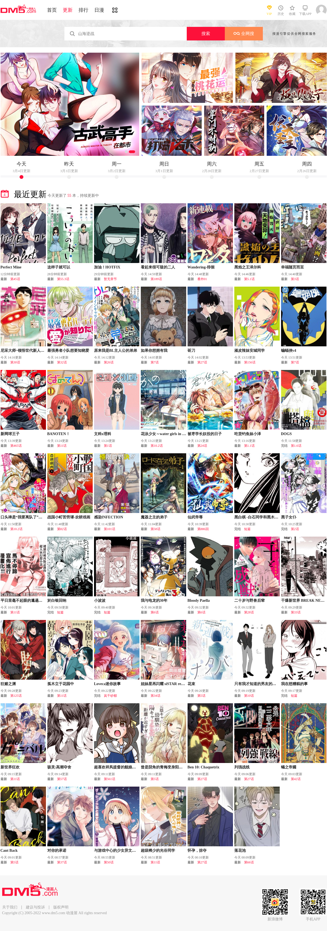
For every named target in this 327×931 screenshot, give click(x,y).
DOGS (286, 434)
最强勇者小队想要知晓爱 (68, 351)
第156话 (250, 362)
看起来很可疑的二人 (158, 267)
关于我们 (9, 907)
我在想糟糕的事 (294, 684)
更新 (68, 10)
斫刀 (191, 351)
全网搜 (243, 33)
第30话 (15, 362)
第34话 (155, 696)
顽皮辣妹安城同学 (249, 351)
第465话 (16, 446)
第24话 (202, 446)
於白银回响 (56, 600)
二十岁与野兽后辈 (249, 600)
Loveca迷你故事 (107, 684)
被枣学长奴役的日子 (205, 434)
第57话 (62, 779)
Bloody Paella (199, 600)
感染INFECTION (108, 517)
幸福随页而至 (292, 267)
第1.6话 (296, 446)
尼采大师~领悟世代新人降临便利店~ (31, 351)
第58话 (155, 529)
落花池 (240, 850)
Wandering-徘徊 (201, 267)
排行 (83, 10)
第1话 (108, 446)
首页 (52, 10)
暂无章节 (110, 279)
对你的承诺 (56, 850)
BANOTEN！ (58, 434)
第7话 (155, 362)
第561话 (109, 779)
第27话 (202, 362)
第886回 (203, 529)
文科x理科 (102, 434)
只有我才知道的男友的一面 (257, 684)
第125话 (16, 696)
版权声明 (60, 907)
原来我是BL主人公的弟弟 (115, 351)
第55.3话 (63, 279)
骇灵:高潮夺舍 (59, 767)
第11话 (62, 446)
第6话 (155, 612)
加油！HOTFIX (107, 267)
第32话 (62, 362)
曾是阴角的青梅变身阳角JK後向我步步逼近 (177, 767)
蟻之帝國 (288, 767)
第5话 (201, 696)
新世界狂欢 (10, 767)
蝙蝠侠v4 (288, 351)
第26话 (109, 362)
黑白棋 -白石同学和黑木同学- (259, 517)
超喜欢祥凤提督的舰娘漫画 (117, 767)
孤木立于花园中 (60, 684)
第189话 (156, 279)
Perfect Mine (11, 267)
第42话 (296, 779)
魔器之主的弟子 (154, 517)
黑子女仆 (288, 517)
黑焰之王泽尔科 (247, 267)
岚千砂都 (110, 696)
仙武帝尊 (195, 517)
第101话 (109, 529)
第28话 (249, 612)
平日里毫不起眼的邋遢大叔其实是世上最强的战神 (42, 600)
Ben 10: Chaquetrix (203, 767)
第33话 (296, 612)
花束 (191, 684)
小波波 (99, 600)
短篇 (247, 529)
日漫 (99, 10)
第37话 (62, 862)
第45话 (15, 279)
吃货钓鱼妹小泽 (247, 434)
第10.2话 (157, 446)
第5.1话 (249, 279)
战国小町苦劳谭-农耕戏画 (69, 517)
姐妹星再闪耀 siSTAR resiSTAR (167, 684)
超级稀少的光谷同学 (158, 850)
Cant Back (9, 850)
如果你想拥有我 (154, 351)
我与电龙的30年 (154, 600)
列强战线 (242, 767)
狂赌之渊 (8, 684)
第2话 (295, 529)
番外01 (202, 279)
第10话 (249, 696)
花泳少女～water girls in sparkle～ (169, 434)
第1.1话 (249, 446)
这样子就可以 (58, 267)
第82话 (62, 529)
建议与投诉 (35, 907)
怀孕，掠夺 (197, 850)
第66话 (249, 862)
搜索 (205, 33)
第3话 (295, 279)
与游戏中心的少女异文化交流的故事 (124, 850)
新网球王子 (10, 434)
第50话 (109, 862)
